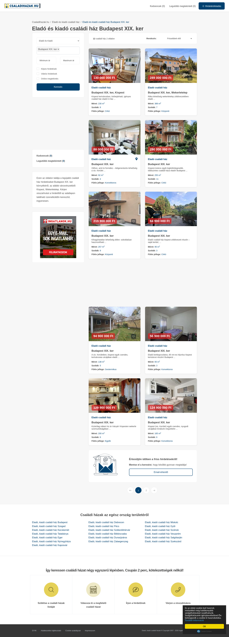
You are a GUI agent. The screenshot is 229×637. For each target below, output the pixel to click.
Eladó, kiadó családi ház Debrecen (106, 522)
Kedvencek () (157, 6)
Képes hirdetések (49, 69)
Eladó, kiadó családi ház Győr (160, 526)
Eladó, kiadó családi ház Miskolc (161, 522)
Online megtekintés (49, 79)
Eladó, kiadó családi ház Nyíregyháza (51, 541)
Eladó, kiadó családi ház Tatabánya (50, 534)
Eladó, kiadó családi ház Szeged (49, 526)
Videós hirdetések (49, 74)
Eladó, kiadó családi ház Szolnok (162, 530)
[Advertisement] (58, 123)
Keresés (58, 87)
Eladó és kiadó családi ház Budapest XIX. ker (105, 22)
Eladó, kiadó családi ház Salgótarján (163, 537)
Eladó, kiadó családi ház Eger (47, 537)
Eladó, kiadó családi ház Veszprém (163, 534)
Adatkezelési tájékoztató (51, 630)
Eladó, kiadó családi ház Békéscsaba (108, 534)
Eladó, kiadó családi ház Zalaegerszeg (108, 541)
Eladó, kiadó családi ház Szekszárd (163, 541)
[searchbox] (66, 50)
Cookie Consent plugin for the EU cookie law (205, 631)
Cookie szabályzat (73, 630)
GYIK (34, 630)
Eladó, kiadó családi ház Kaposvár (50, 545)
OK (204, 626)
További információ (194, 620)
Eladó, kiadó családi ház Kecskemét (50, 530)
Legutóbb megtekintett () (51, 161)
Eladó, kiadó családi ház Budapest (50, 522)
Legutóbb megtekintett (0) (182, 6)
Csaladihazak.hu (40, 22)
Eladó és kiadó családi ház (65, 22)
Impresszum (90, 630)
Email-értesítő (161, 472)
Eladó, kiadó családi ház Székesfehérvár (109, 530)
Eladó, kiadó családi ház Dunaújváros (108, 537)
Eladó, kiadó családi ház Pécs (104, 526)
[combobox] (58, 50)
